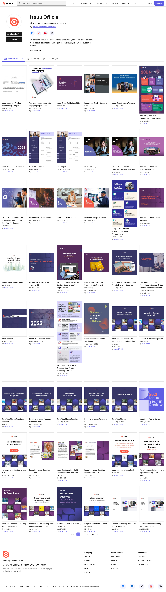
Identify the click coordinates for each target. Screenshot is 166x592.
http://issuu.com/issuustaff (44, 26)
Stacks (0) (32, 58)
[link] (75, 3)
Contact (87, 572)
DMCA (48, 586)
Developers (142, 556)
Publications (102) (13, 58)
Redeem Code (143, 564)
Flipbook (114, 564)
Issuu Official (8, 111)
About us (87, 556)
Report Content (38, 586)
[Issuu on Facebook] (123, 586)
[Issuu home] (8, 3)
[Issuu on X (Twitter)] (141, 586)
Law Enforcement (24, 586)
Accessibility (63, 586)
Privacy (12, 586)
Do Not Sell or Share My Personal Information (85, 586)
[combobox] (43, 3)
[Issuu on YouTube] (160, 586)
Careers (87, 560)
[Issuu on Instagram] (151, 586)
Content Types (116, 556)
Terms (5, 586)
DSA (54, 586)
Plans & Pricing (89, 564)
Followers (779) (51, 58)
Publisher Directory (145, 560)
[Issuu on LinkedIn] (132, 586)
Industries (114, 568)
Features (114, 560)
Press (86, 568)
